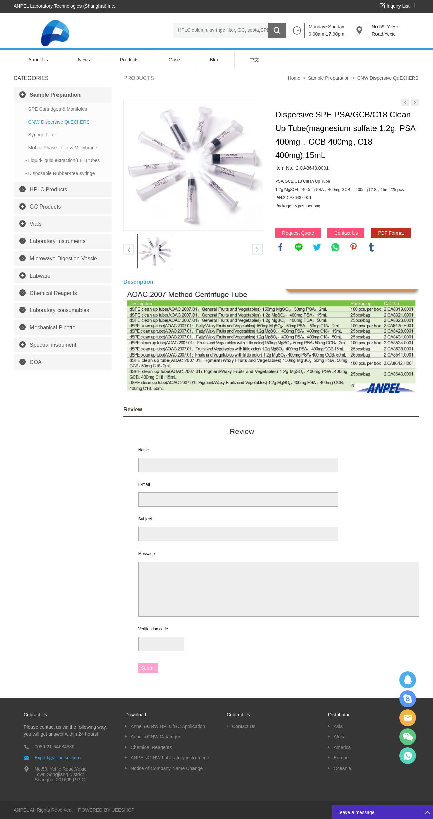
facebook (280, 247)
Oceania (342, 768)
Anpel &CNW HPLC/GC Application (168, 726)
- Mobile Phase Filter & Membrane (61, 147)
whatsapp (335, 247)
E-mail (144, 484)
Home (294, 78)
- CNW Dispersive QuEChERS (57, 122)
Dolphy (407, 679)
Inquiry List (398, 6)
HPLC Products (48, 189)
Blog (215, 59)
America (342, 747)
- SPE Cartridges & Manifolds (56, 109)
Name (143, 450)
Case (174, 59)
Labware (40, 276)
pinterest (353, 247)
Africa (340, 736)
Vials (35, 224)
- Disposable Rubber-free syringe (60, 173)
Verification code (153, 629)
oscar (407, 755)
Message (146, 553)
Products (129, 59)
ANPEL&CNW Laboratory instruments (170, 757)
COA (36, 362)
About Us (38, 59)
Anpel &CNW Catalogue (156, 736)
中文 (254, 59)
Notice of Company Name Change (167, 768)
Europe (341, 757)
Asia (338, 726)
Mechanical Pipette (52, 327)
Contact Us (346, 233)
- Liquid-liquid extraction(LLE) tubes (62, 160)
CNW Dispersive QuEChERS (387, 78)
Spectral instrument (53, 345)
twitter (317, 247)
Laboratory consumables (59, 310)
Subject (145, 519)
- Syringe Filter (40, 134)
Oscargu (407, 698)
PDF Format (391, 233)
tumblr (371, 247)
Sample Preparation (55, 95)
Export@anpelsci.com (58, 757)
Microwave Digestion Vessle (63, 258)
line (299, 247)
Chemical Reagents (53, 293)
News (84, 59)
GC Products (45, 207)
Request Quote (298, 233)
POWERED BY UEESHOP (106, 810)
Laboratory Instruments (58, 241)
